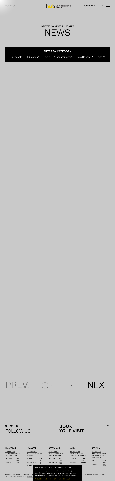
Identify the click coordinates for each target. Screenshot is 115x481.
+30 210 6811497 (32, 451)
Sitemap (102, 474)
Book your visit (71, 428)
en (102, 6)
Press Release (83, 57)
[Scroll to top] (108, 426)
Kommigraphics (10, 474)
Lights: (10, 6)
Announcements (62, 57)
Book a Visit (89, 6)
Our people (16, 57)
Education (32, 57)
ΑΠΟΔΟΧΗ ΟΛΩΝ (64, 479)
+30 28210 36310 (75, 451)
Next (98, 385)
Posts (99, 57)
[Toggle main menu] (108, 6)
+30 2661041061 (96, 451)
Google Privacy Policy (32, 476)
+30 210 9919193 (10, 451)
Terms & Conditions (91, 474)
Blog (45, 57)
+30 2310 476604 (53, 451)
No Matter (20, 474)
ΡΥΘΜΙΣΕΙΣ (38, 479)
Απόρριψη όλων (50, 479)
